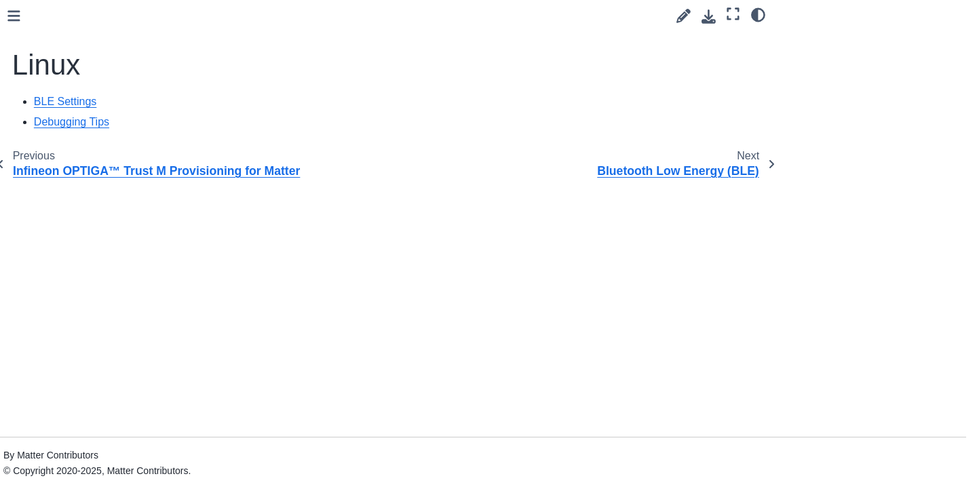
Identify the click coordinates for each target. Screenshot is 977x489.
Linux (52, 132)
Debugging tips (82, 175)
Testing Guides (60, 391)
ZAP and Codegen (68, 455)
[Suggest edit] (683, 16)
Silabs (52, 261)
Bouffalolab (63, 51)
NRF (49, 197)
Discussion (52, 369)
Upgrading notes (64, 477)
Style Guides (56, 326)
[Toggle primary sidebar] (225, 16)
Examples (49, 348)
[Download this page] (708, 16)
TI (43, 305)
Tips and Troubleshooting (83, 412)
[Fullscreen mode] (733, 14)
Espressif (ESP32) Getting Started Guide (96, 81)
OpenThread (66, 240)
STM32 (55, 283)
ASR (49, 30)
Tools (40, 434)
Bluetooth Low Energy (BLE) (112, 154)
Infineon (56, 111)
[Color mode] (758, 14)
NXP (49, 219)
